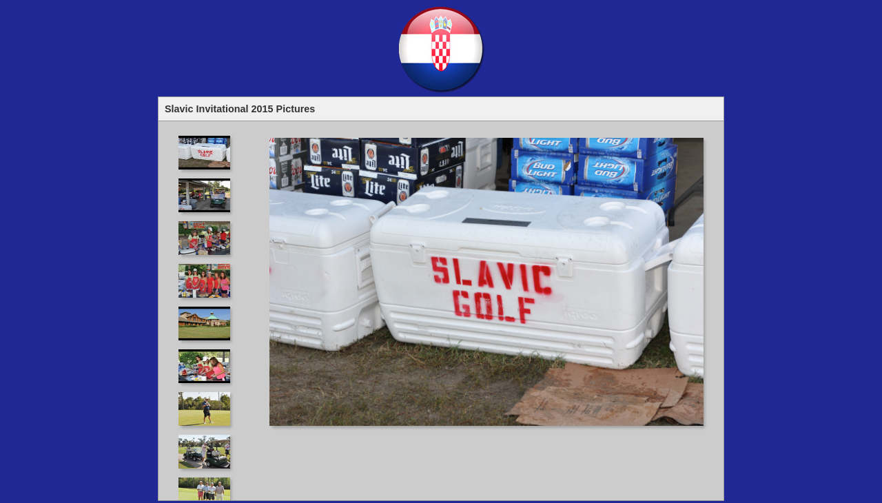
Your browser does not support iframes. (208, 310)
